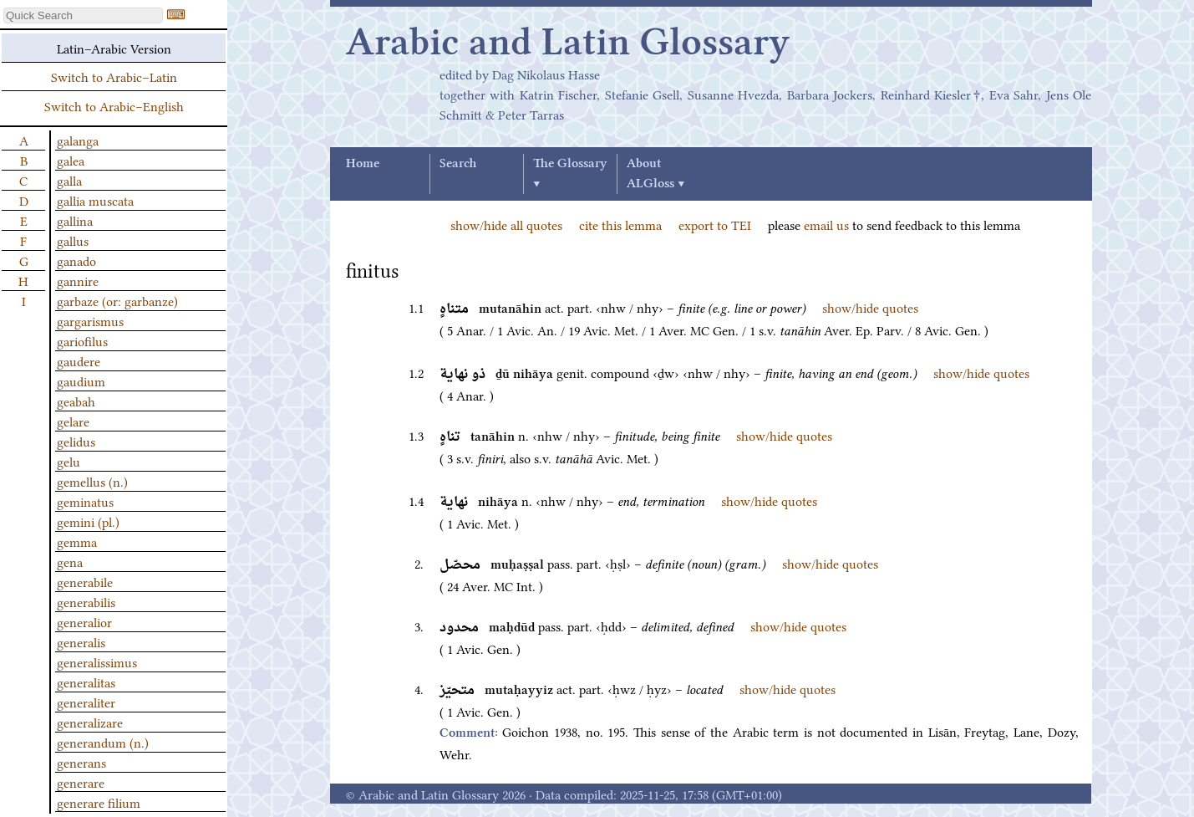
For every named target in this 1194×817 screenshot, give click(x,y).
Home (362, 164)
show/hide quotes (870, 307)
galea (70, 160)
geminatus (85, 501)
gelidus (76, 440)
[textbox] (83, 15)
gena (70, 561)
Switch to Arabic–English (114, 105)
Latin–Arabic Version (114, 47)
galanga (78, 139)
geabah (76, 400)
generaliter (86, 701)
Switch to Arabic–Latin (114, 76)
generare (80, 782)
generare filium (98, 802)
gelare (73, 420)
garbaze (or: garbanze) (117, 300)
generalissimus (97, 661)
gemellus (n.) (92, 481)
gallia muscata (95, 200)
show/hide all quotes (506, 224)
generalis (81, 641)
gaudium (81, 380)
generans (81, 762)
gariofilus (82, 340)
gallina (75, 220)
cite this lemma (620, 224)
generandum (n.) (103, 742)
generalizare (90, 721)
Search (457, 164)
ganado (76, 260)
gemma (77, 541)
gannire (78, 280)
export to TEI (714, 224)
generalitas (86, 681)
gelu (68, 461)
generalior (84, 621)
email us (826, 224)
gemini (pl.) (88, 521)
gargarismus (90, 320)
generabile (85, 581)
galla (69, 180)
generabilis (86, 601)
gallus (73, 240)
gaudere (78, 360)
